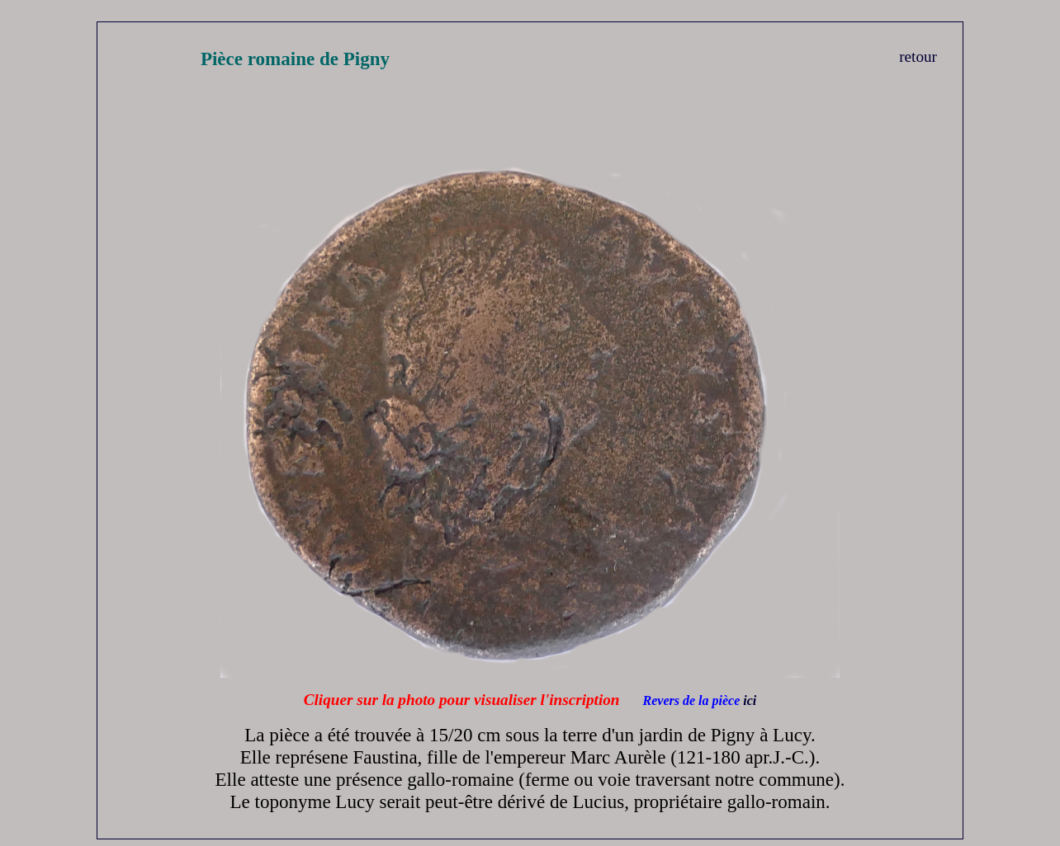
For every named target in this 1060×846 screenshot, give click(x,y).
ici (749, 700)
